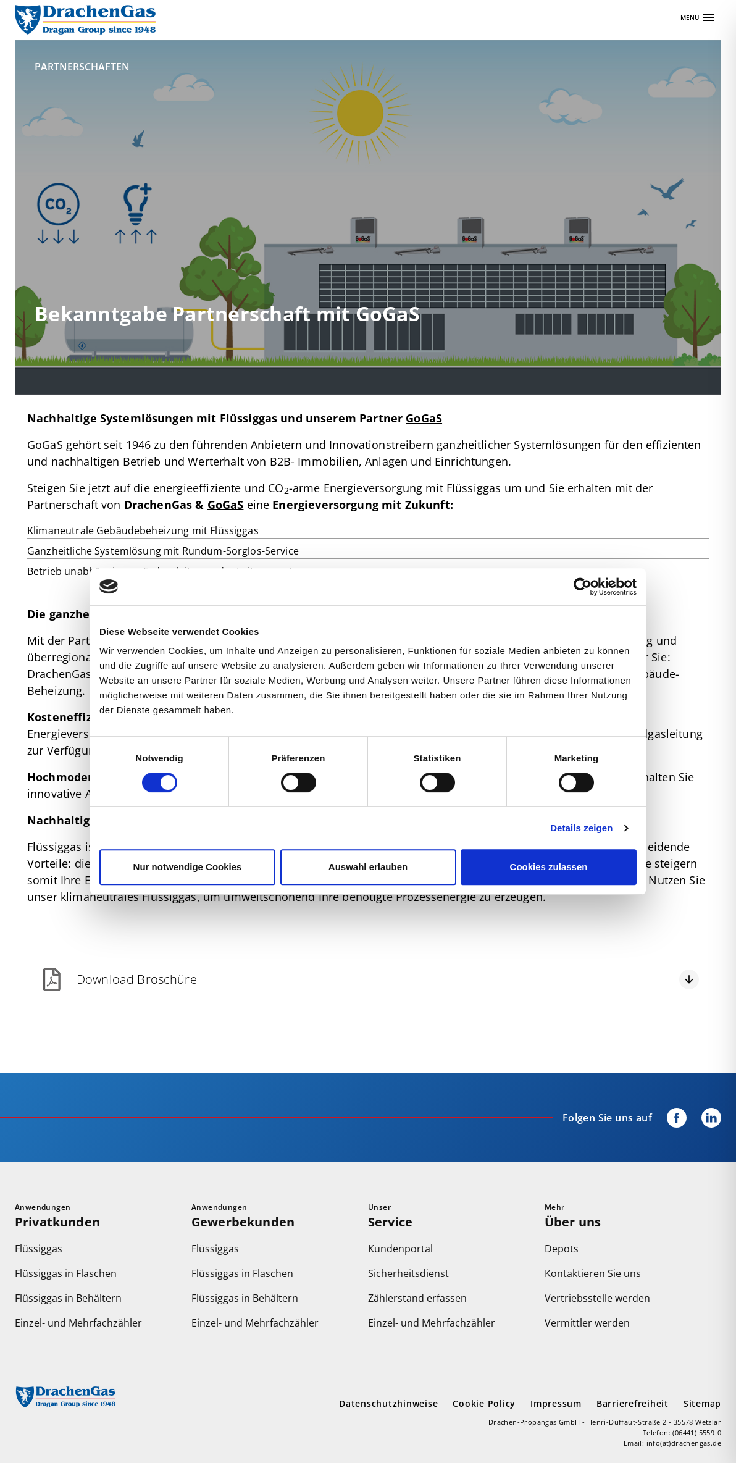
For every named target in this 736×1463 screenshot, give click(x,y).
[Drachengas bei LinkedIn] (704, 1118)
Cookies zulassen (549, 866)
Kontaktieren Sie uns (593, 1273)
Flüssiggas (38, 1248)
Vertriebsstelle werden (597, 1298)
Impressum (556, 1403)
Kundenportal (400, 1248)
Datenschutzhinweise (388, 1403)
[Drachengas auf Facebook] (669, 1118)
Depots (562, 1248)
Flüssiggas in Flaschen (66, 1273)
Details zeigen (581, 828)
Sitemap (702, 1403)
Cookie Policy (484, 1403)
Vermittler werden (587, 1323)
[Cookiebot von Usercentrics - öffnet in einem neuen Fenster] (583, 586)
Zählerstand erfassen (417, 1298)
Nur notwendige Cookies (187, 866)
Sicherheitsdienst (408, 1273)
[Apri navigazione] (698, 17)
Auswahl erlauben (368, 866)
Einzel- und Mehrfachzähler (78, 1323)
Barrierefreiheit (632, 1403)
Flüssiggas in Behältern (68, 1298)
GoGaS (424, 418)
